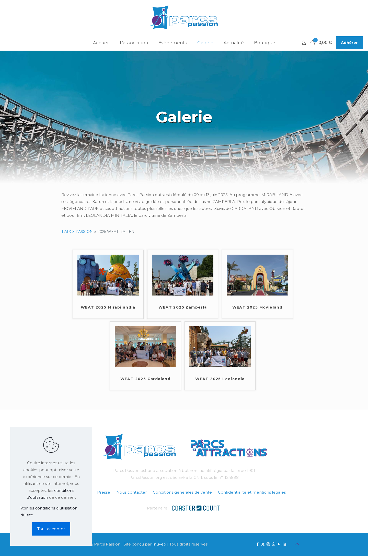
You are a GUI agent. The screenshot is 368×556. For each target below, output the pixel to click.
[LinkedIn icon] (284, 544)
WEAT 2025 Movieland (257, 307)
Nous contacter (131, 492)
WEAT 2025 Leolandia (220, 379)
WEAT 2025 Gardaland (145, 379)
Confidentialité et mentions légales (252, 492)
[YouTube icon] (279, 544)
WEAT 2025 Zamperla (182, 307)
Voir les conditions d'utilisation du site (48, 511)
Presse (103, 492)
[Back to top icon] (296, 543)
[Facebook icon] (257, 544)
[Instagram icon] (268, 544)
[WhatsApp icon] (273, 544)
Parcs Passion (77, 231)
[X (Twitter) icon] (263, 544)
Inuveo (159, 544)
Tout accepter (51, 528)
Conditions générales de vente (182, 492)
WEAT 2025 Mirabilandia (108, 307)
